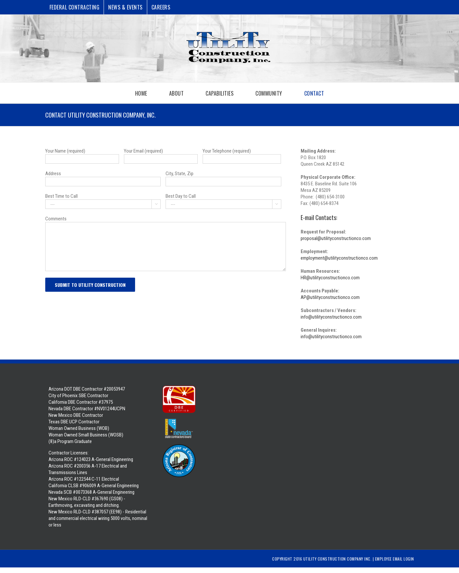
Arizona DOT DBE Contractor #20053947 (87, 389)
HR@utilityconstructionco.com (330, 278)
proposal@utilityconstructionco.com (336, 238)
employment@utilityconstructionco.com (339, 258)
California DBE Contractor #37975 (81, 402)
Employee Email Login (394, 559)
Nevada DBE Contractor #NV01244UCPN (87, 409)
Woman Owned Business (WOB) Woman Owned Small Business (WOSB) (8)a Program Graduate (86, 434)
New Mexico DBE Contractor (76, 415)
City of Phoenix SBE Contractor (78, 395)
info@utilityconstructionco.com (331, 317)
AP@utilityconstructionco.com (330, 297)
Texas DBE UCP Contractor (74, 422)
